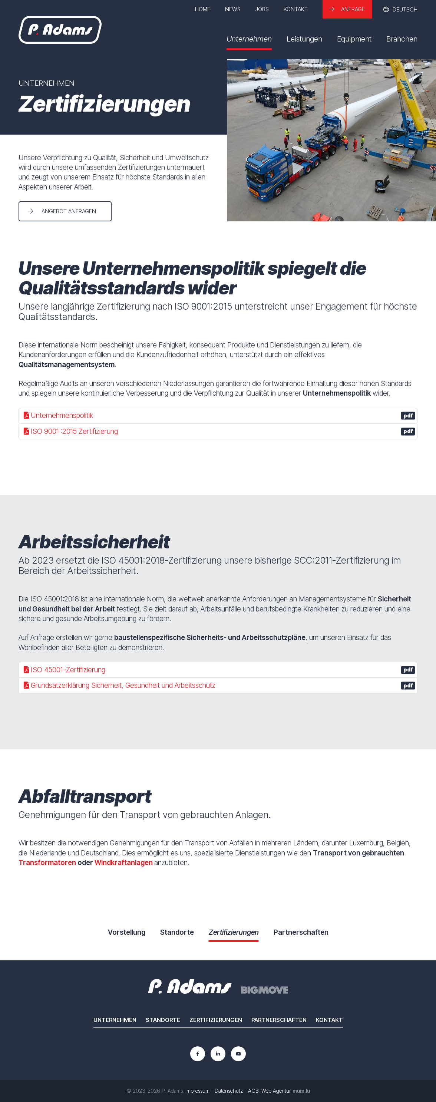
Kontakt (296, 9)
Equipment (354, 38)
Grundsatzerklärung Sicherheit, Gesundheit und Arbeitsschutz (219, 685)
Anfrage (353, 9)
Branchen (401, 38)
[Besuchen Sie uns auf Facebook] (197, 1053)
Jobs (262, 9)
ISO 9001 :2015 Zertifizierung (219, 431)
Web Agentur (276, 1091)
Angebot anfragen (69, 211)
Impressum (197, 1091)
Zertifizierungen (215, 1019)
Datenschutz (229, 1091)
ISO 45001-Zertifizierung (219, 670)
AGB (253, 1091)
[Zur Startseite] (60, 30)
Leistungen (304, 38)
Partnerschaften (279, 1019)
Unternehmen (249, 38)
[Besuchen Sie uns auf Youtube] (238, 1053)
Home (202, 9)
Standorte (163, 1019)
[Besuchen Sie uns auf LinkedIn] (218, 1053)
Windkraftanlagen (124, 862)
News (233, 9)
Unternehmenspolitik (219, 415)
